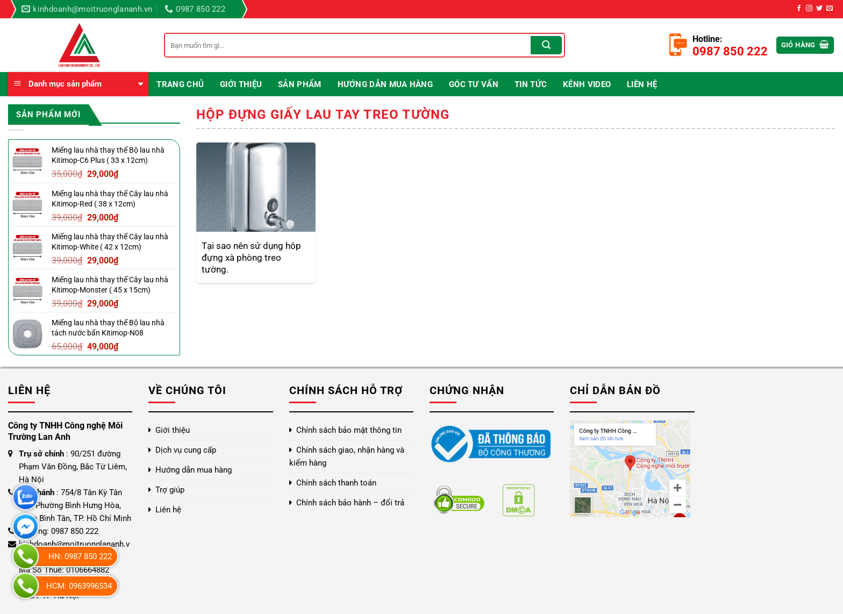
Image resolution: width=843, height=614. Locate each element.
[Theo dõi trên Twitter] (819, 8)
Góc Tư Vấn (473, 84)
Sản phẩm (299, 84)
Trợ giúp (169, 490)
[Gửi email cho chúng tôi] (829, 8)
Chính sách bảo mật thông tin (349, 430)
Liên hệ (642, 84)
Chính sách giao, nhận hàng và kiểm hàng (346, 456)
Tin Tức (531, 84)
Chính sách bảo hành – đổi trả (350, 503)
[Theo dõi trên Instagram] (809, 8)
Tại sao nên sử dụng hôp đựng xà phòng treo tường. (251, 257)
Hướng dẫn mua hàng (385, 84)
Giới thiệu (241, 84)
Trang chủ (180, 84)
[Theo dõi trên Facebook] (799, 8)
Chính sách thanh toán (336, 483)
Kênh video (587, 84)
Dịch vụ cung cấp (185, 450)
